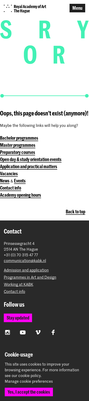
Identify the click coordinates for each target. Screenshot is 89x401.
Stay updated (18, 317)
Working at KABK (18, 284)
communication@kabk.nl (25, 260)
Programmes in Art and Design (30, 277)
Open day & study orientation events (30, 159)
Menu (77, 8)
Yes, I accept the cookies (29, 392)
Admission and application (26, 270)
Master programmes (17, 145)
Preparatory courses (17, 152)
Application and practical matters (28, 166)
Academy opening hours (20, 195)
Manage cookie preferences (29, 381)
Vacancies (9, 173)
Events (20, 180)
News (4, 180)
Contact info (10, 188)
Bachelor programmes (19, 138)
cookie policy (29, 375)
